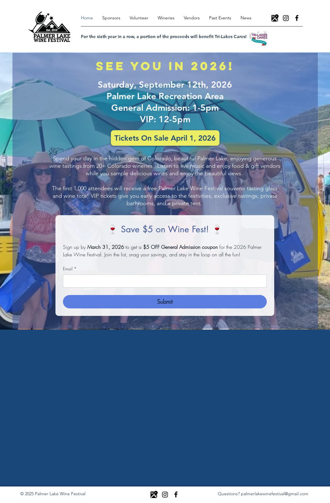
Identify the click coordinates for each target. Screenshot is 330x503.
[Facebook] (297, 18)
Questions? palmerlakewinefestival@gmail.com (263, 493)
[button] (166, 18)
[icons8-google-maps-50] (275, 18)
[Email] (163, 281)
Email (70, 269)
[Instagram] (286, 18)
